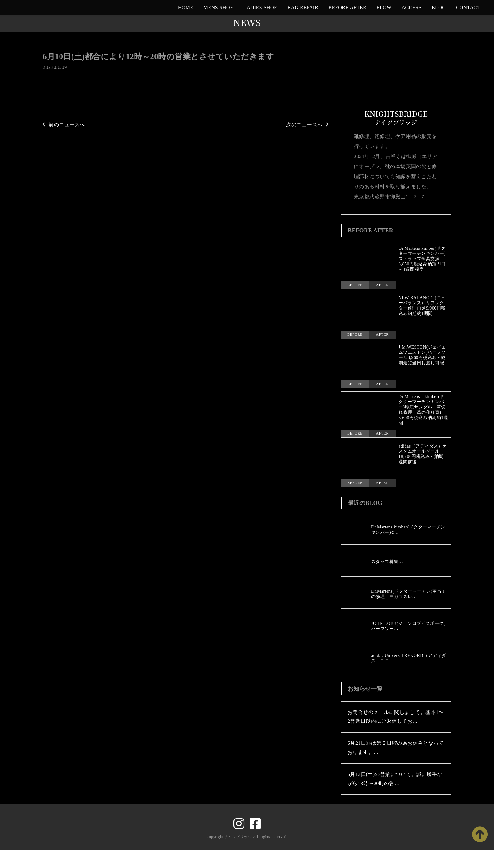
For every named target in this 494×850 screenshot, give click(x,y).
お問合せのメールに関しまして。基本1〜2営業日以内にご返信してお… (396, 717)
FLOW (383, 7)
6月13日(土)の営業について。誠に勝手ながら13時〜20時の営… (395, 779)
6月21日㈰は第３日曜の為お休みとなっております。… (396, 747)
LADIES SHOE (260, 7)
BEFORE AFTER (347, 7)
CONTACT (468, 7)
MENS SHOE (218, 7)
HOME (185, 7)
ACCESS (412, 7)
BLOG (439, 7)
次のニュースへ (307, 124)
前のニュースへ (64, 124)
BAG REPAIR (302, 7)
